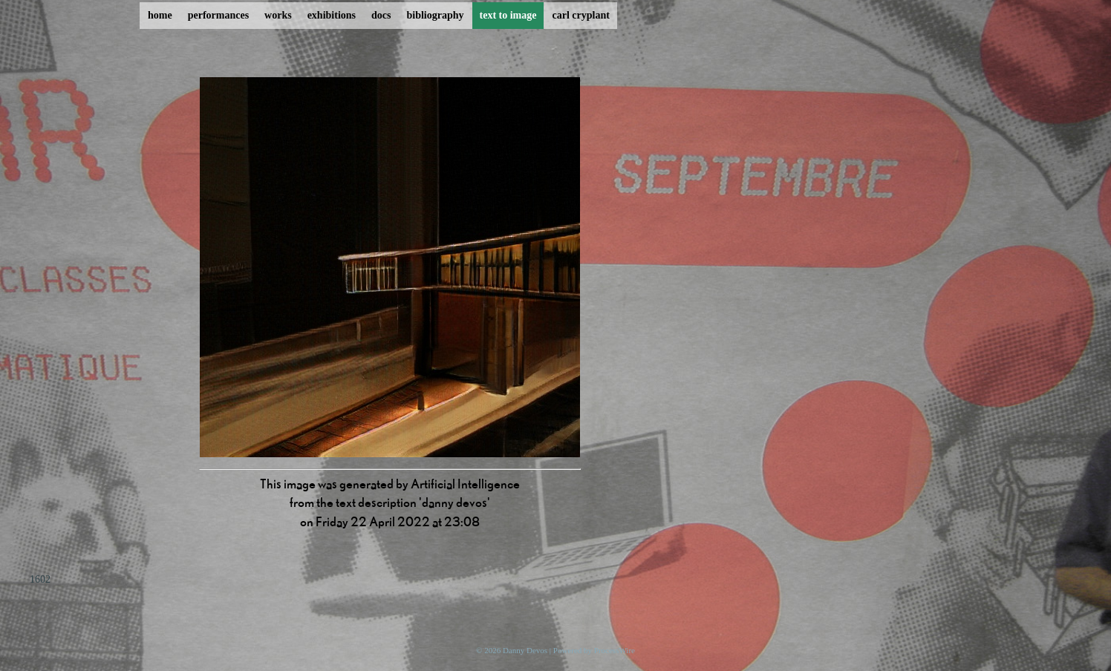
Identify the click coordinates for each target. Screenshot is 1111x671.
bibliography (434, 15)
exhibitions (331, 15)
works (278, 15)
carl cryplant (580, 15)
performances (218, 15)
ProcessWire (614, 650)
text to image (508, 15)
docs (381, 15)
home (160, 15)
